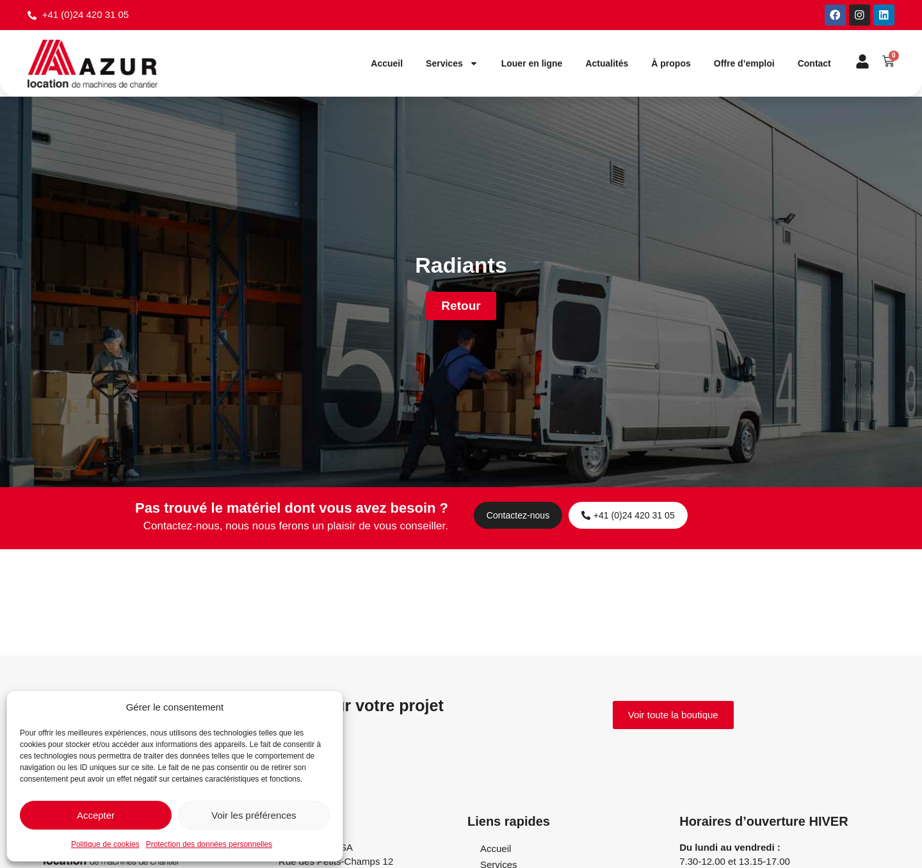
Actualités (606, 64)
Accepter (96, 815)
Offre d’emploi (744, 64)
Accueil (387, 64)
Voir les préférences (253, 815)
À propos (670, 64)
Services (452, 64)
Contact (814, 64)
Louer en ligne (532, 64)
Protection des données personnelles (209, 844)
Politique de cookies (105, 844)
